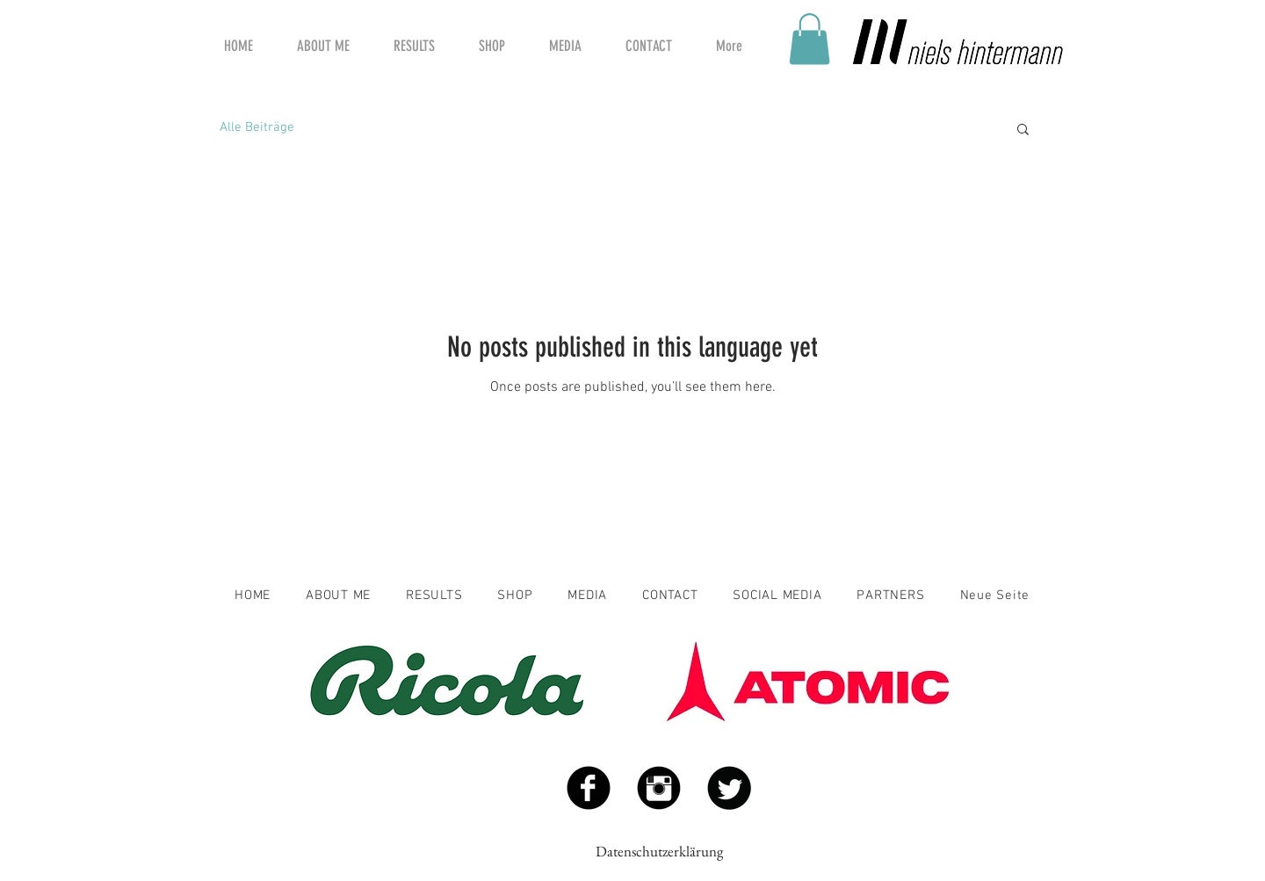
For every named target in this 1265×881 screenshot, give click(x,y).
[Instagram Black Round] (659, 788)
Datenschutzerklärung (659, 851)
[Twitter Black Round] (729, 788)
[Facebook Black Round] (589, 788)
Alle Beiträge (257, 127)
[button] (809, 39)
